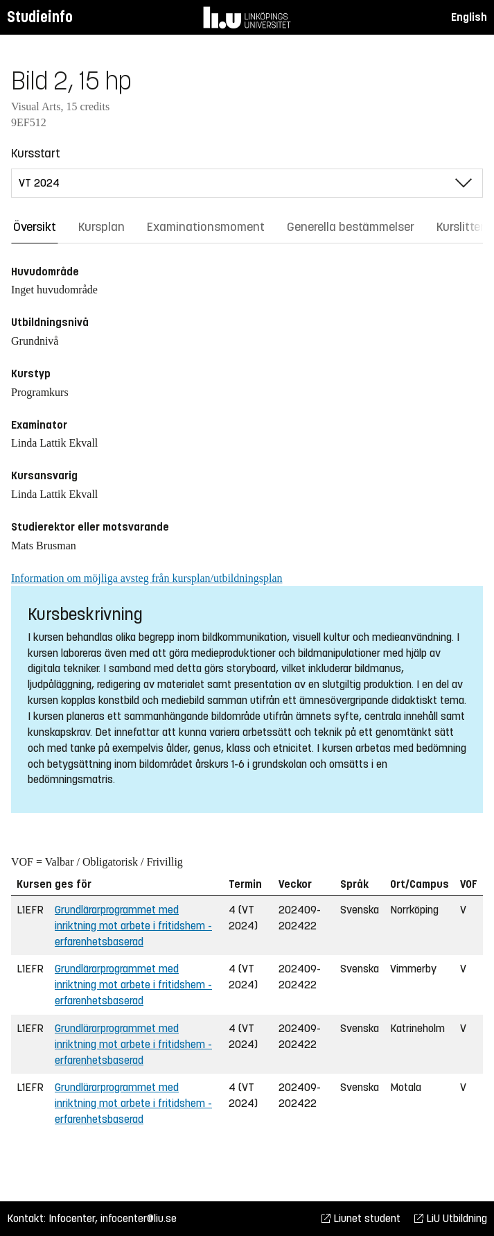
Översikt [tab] (34, 226)
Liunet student (360, 1218)
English (469, 17)
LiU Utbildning (450, 1218)
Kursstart (35, 153)
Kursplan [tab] (101, 226)
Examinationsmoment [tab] (206, 226)
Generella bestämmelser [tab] (350, 226)
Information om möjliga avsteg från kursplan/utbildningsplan (146, 578)
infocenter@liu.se (138, 1218)
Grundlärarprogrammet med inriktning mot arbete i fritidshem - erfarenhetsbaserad (133, 925)
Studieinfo (40, 17)
